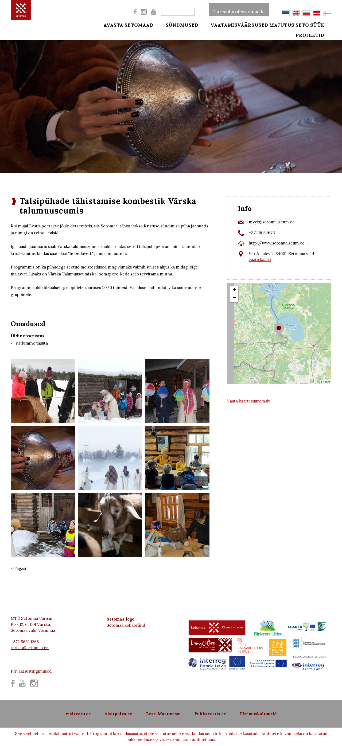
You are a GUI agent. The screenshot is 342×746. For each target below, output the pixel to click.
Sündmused (178, 24)
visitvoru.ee (78, 713)
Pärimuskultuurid (258, 713)
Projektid (317, 38)
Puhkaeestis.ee (210, 713)
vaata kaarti (260, 259)
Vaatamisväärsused (232, 24)
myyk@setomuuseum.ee (272, 221)
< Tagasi (18, 568)
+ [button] (234, 290)
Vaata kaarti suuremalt (248, 401)
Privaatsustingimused (31, 671)
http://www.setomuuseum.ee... (278, 243)
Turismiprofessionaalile (239, 9)
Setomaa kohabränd (126, 625)
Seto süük (317, 24)
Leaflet (325, 382)
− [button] (234, 298)
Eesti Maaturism (163, 713)
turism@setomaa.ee (30, 647)
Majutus (281, 24)
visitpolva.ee (118, 713)
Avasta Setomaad (128, 24)
